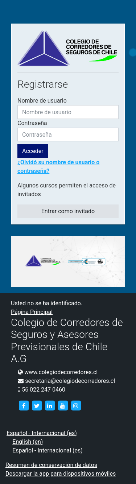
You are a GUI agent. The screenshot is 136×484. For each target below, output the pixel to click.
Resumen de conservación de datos (51, 465)
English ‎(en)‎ (27, 441)
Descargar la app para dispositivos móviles (60, 473)
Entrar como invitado (68, 211)
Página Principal (32, 312)
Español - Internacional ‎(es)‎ (42, 433)
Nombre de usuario (42, 100)
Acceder (33, 151)
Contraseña (32, 123)
